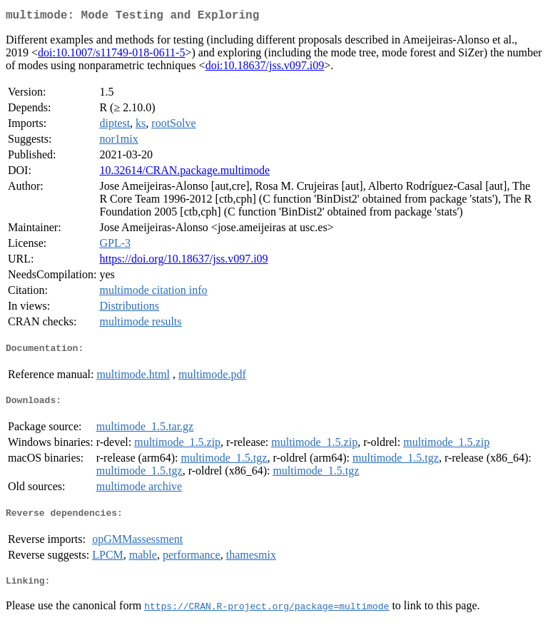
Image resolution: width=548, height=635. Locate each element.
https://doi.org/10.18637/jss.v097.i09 (183, 261)
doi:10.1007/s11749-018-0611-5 (111, 55)
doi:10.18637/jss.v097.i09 (265, 68)
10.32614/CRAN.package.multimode (184, 173)
